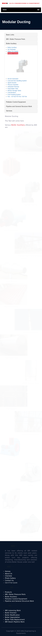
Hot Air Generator (13, 79)
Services (9, 111)
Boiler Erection (11, 613)
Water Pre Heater (13, 51)
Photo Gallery (10, 578)
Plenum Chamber (13, 84)
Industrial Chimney (13, 86)
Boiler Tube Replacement (15, 619)
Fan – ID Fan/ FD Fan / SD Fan (17, 96)
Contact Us (9, 580)
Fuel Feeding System (14, 94)
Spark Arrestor (12, 82)
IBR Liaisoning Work (13, 610)
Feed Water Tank (13, 88)
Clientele (8, 576)
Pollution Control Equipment (16, 102)
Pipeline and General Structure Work (19, 106)
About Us (8, 574)
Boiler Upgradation (12, 617)
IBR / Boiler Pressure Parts (15, 39)
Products (8, 592)
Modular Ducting (13, 53)
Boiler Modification (12, 615)
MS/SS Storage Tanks (14, 90)
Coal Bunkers (12, 92)
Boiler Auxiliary (11, 43)
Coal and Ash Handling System (17, 80)
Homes (8, 571)
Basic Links (10, 35)
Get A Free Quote (11, 583)
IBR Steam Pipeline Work (15, 622)
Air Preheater (12, 49)
